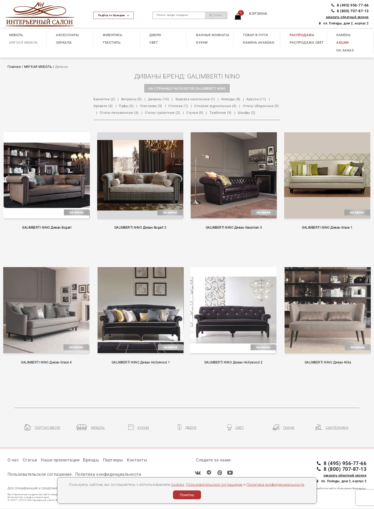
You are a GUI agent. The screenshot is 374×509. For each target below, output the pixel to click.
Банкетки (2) (104, 99)
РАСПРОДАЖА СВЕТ (307, 42)
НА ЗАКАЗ (345, 50)
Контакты (137, 460)
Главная (14, 67)
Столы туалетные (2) (162, 113)
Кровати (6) (103, 106)
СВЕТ (153, 42)
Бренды (91, 460)
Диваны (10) (158, 99)
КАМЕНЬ (343, 35)
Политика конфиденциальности (275, 484)
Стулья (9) (194, 113)
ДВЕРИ (155, 35)
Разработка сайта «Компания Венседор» (339, 488)
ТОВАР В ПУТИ (255, 35)
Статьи (30, 460)
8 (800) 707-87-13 (350, 11)
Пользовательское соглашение (214, 484)
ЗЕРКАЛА (64, 42)
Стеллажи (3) (151, 106)
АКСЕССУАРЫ (67, 35)
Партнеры (113, 460)
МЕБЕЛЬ (16, 35)
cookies (177, 484)
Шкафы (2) (247, 113)
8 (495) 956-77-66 (350, 5)
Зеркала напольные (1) (195, 99)
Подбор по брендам (113, 15)
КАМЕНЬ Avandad (258, 42)
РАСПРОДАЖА (302, 35)
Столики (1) (178, 106)
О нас (13, 460)
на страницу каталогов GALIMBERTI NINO (187, 88)
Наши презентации (60, 460)
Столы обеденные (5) (261, 106)
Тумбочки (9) (221, 113)
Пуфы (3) (126, 106)
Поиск (216, 15)
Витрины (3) (131, 99)
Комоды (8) (231, 99)
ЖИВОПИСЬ (112, 35)
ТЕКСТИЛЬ (112, 42)
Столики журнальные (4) (215, 106)
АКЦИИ (342, 42)
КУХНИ (202, 42)
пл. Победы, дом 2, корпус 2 (344, 23)
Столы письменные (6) (119, 113)
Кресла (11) (256, 99)
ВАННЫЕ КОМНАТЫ (212, 35)
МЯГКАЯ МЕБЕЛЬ (23, 42)
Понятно (187, 495)
